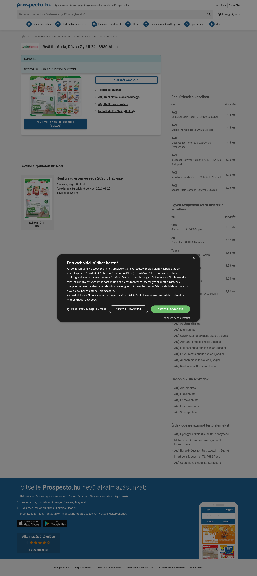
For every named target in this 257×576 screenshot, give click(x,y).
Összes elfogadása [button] (169, 307)
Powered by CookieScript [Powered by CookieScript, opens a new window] (80, 316)
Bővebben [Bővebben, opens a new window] (91, 298)
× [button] (194, 256)
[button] (113, 316)
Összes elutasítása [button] (126, 307)
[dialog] (128, 288)
